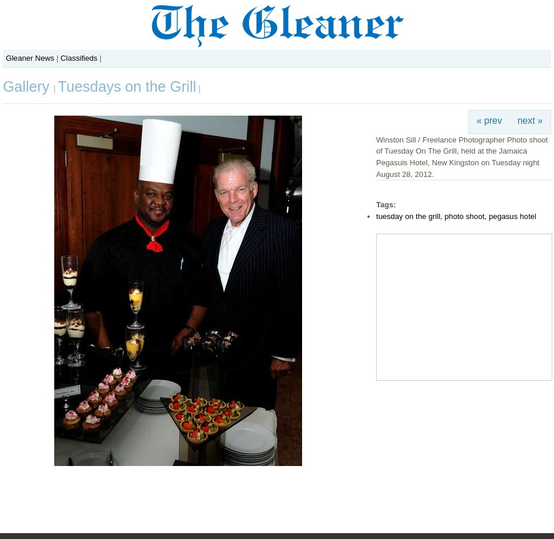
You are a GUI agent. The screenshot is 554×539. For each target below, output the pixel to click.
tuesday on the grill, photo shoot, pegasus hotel (456, 216)
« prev (489, 121)
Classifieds (79, 58)
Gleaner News (30, 58)
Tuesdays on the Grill (127, 86)
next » (530, 121)
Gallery (28, 86)
